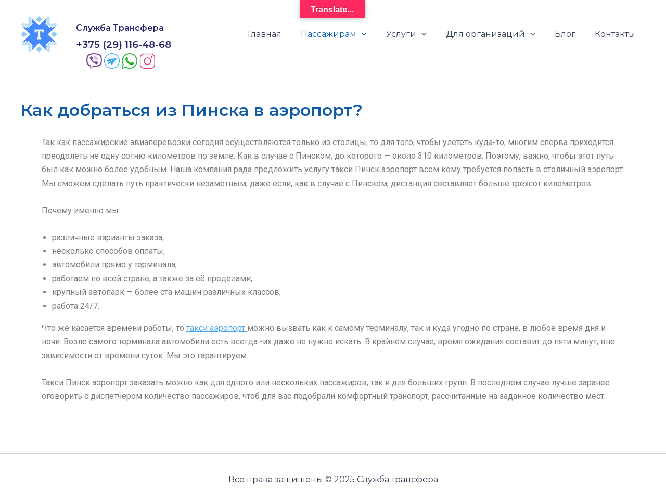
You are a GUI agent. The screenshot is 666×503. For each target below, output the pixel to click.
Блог (569, 33)
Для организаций (497, 33)
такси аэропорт (216, 325)
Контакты (616, 33)
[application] (374, 33)
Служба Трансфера (120, 27)
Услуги (416, 33)
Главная (280, 33)
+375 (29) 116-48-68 (123, 42)
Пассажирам (346, 33)
